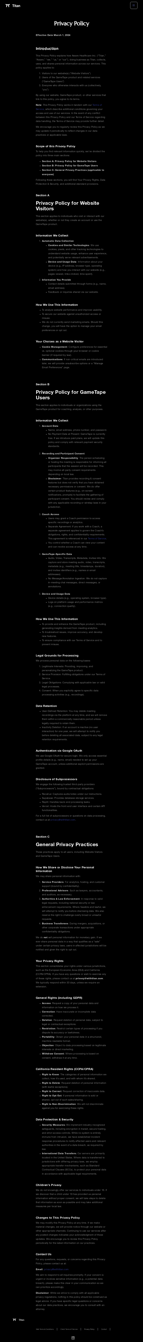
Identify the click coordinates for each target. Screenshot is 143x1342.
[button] (133, 5)
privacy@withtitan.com (63, 820)
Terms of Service (97, 539)
